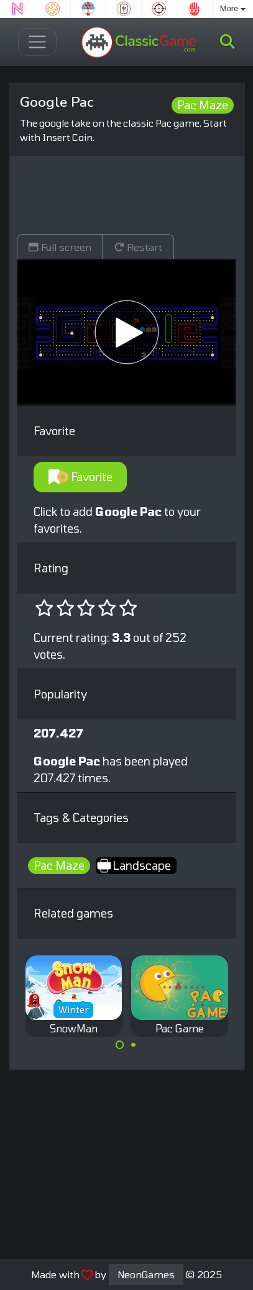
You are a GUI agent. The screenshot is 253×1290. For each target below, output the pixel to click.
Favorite (80, 477)
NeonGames (146, 1274)
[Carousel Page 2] (133, 1044)
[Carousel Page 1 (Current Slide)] (120, 1044)
